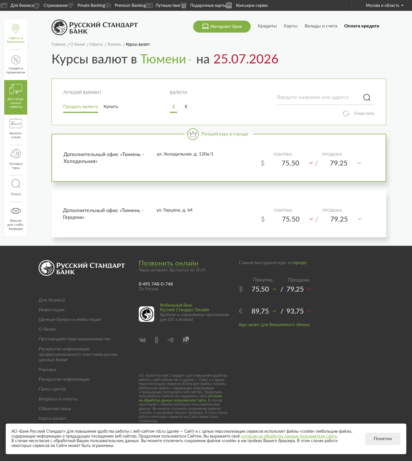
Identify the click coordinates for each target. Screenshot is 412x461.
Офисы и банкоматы (16, 34)
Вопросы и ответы (58, 399)
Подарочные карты (203, 5)
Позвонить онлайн (169, 263)
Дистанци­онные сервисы (15, 96)
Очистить (364, 113)
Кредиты (267, 26)
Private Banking (86, 5)
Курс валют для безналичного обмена (274, 325)
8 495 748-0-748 (156, 284)
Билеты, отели (15, 128)
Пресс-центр (52, 389)
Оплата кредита (361, 26)
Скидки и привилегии (15, 64)
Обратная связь (55, 408)
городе (299, 262)
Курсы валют (52, 418)
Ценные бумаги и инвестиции (70, 319)
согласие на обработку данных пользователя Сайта (180, 398)
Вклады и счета (321, 26)
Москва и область (384, 6)
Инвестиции (51, 310)
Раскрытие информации (64, 379)
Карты (291, 26)
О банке (47, 329)
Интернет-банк (226, 26)
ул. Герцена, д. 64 (175, 210)
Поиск (15, 187)
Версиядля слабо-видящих (15, 218)
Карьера (47, 369)
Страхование (51, 5)
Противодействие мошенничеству (75, 339)
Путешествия (163, 5)
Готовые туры (15, 159)
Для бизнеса (17, 5)
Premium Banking (125, 5)
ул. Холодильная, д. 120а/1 (185, 154)
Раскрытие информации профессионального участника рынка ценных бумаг (78, 354)
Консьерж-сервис (247, 5)
